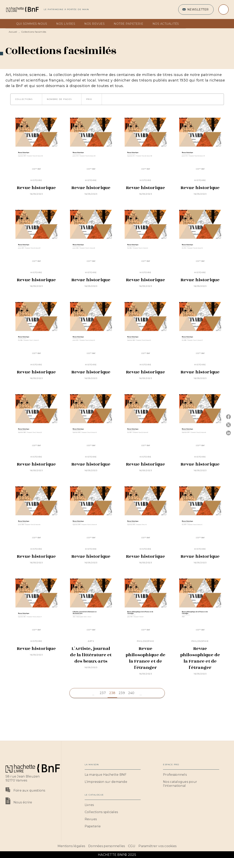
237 (103, 693)
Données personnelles (106, 846)
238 (112, 693)
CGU (131, 846)
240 (131, 693)
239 (122, 693)
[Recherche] (223, 9)
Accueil (13, 31)
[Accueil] (22, 9)
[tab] (10, 23)
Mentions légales (71, 846)
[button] (196, 9)
